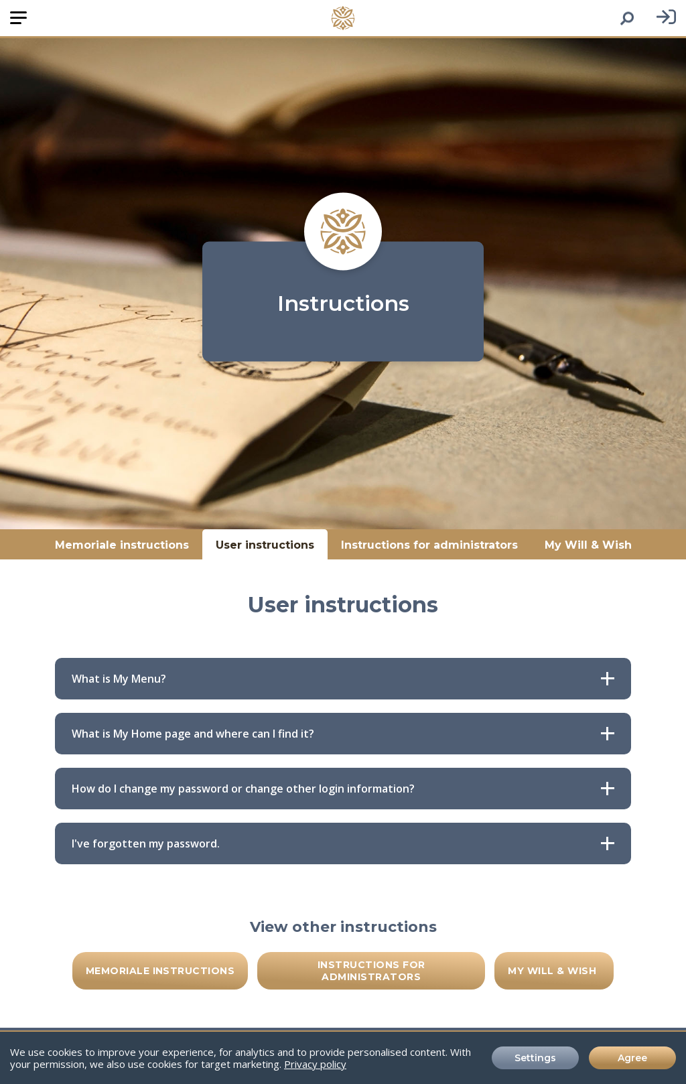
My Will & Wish (588, 544)
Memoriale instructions (122, 544)
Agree (632, 1058)
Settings (535, 1058)
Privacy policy (315, 1064)
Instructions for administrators (429, 544)
